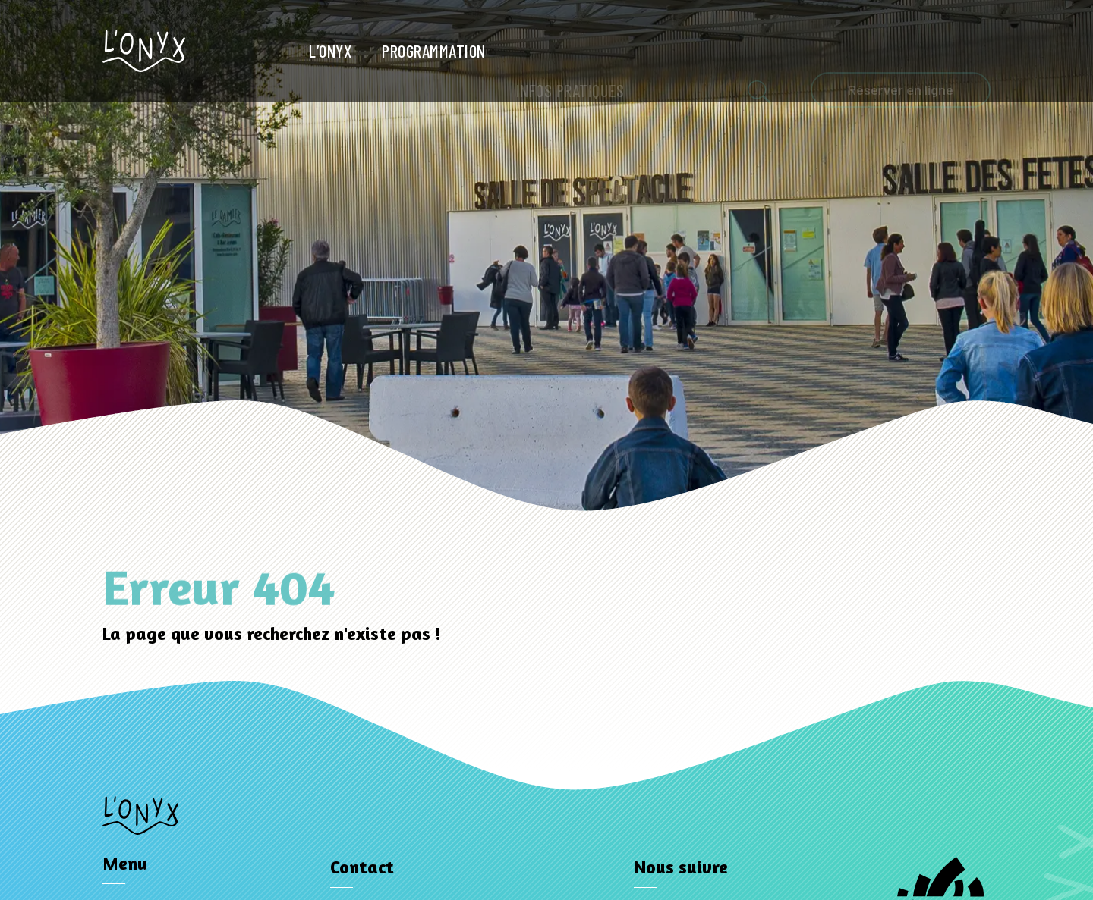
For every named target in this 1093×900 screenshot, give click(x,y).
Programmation (434, 50)
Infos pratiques (570, 52)
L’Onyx (330, 50)
